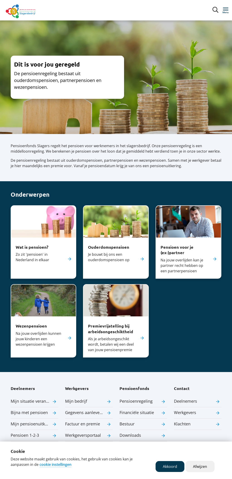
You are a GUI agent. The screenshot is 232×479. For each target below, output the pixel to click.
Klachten (182, 424)
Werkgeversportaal (83, 435)
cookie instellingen (55, 464)
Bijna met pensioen (29, 412)
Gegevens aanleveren (85, 412)
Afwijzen (200, 466)
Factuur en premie (82, 424)
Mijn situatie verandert (32, 401)
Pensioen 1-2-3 (25, 435)
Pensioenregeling (136, 401)
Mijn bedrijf (76, 401)
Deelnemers (185, 401)
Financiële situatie (137, 412)
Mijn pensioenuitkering (33, 424)
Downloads (130, 435)
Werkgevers (185, 412)
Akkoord (170, 466)
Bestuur (127, 424)
